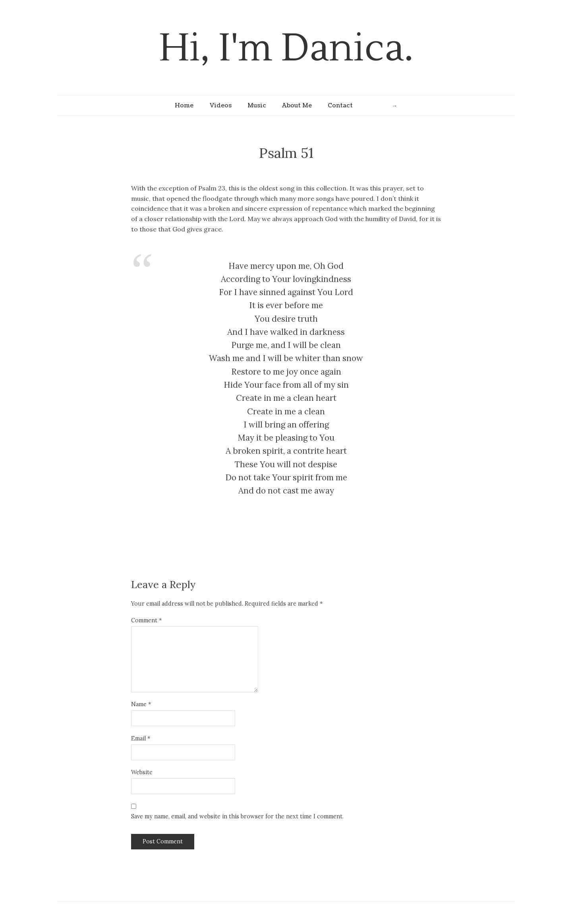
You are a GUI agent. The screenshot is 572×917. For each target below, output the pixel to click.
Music (256, 105)
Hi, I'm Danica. (286, 48)
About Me (297, 105)
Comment (146, 620)
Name (141, 704)
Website (142, 772)
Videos (220, 105)
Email (140, 738)
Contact (340, 105)
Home (184, 105)
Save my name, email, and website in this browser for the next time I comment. (237, 816)
